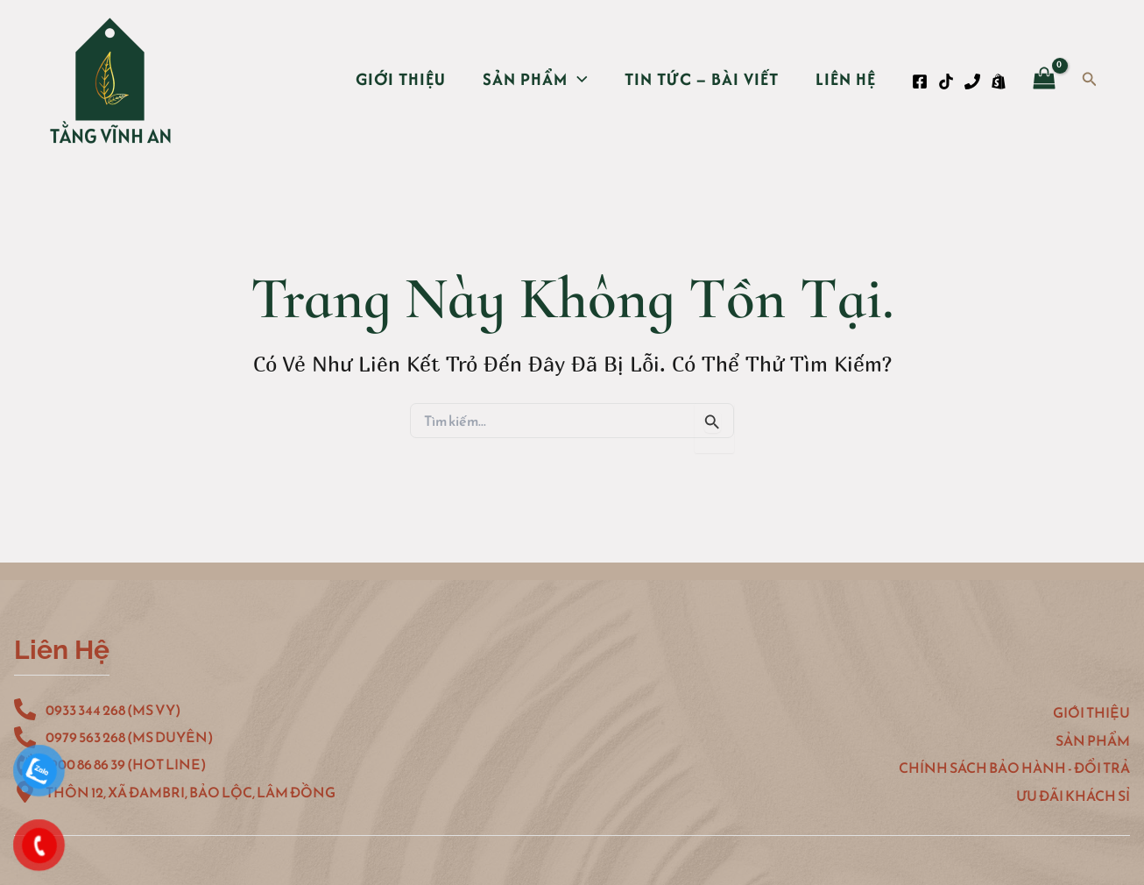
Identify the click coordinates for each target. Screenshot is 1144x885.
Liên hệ (846, 79)
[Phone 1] (972, 81)
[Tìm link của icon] (1090, 80)
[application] (578, 79)
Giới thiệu (401, 79)
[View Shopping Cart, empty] (1044, 80)
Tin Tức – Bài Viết (702, 79)
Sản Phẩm (535, 79)
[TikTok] (946, 81)
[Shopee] (998, 81)
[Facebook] (920, 81)
